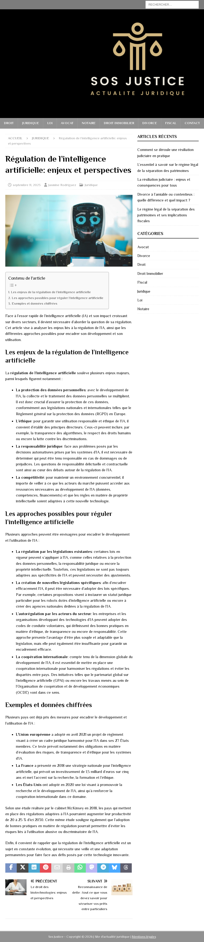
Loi (50, 123)
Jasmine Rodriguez (62, 185)
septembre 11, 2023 (27, 185)
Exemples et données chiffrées (34, 303)
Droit (9, 123)
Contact (192, 123)
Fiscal (170, 123)
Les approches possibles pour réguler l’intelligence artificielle (57, 298)
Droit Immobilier (119, 123)
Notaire (89, 123)
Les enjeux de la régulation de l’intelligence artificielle (51, 292)
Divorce (149, 123)
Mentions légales (144, 937)
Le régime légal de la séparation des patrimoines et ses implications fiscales (166, 215)
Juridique (30, 123)
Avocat (67, 123)
